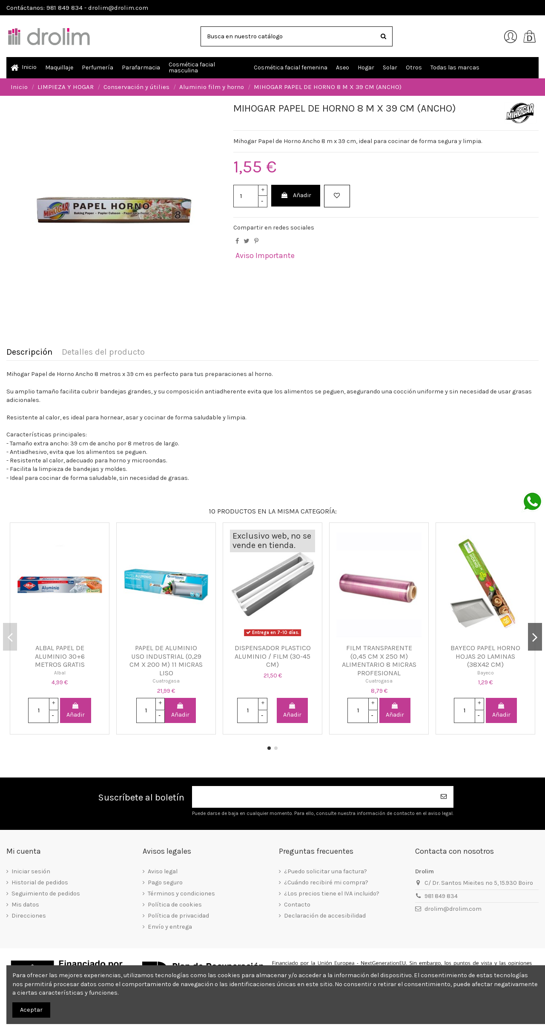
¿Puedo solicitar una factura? (325, 871)
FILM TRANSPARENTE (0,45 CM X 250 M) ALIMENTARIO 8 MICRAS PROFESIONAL (379, 660)
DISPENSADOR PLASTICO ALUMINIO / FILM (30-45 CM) (273, 656)
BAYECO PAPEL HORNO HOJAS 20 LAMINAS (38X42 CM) (485, 656)
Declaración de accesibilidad (325, 915)
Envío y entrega (170, 926)
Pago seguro (165, 882)
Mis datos (25, 904)
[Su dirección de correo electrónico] (313, 797)
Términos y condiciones (181, 893)
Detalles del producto (103, 352)
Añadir (296, 195)
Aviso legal (163, 871)
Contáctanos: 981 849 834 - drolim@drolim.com (77, 7)
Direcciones (28, 915)
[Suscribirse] (444, 797)
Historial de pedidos (39, 882)
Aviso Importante (265, 255)
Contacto (297, 904)
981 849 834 (441, 896)
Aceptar (31, 1009)
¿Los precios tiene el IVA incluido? (331, 893)
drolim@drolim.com (453, 908)
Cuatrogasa (166, 681)
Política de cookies (175, 904)
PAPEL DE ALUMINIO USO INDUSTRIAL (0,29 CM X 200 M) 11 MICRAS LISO (166, 660)
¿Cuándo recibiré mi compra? (326, 882)
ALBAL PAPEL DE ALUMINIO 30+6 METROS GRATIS (60, 656)
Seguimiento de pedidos (45, 893)
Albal (60, 673)
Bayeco (485, 673)
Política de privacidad (178, 915)
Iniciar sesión (30, 871)
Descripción (29, 352)
